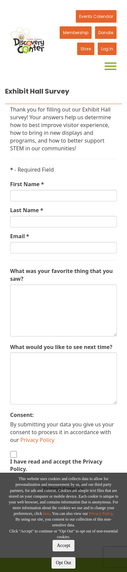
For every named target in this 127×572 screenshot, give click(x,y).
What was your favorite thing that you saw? (61, 274)
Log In (107, 49)
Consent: (22, 415)
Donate (105, 32)
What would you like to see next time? (61, 347)
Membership (75, 32)
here (46, 513)
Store (86, 49)
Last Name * (26, 210)
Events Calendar (96, 16)
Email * (19, 236)
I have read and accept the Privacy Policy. (56, 465)
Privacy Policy (101, 513)
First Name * (27, 184)
